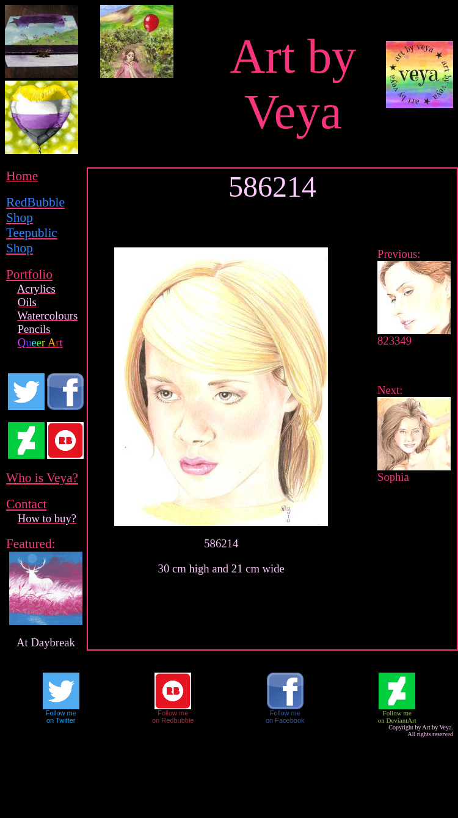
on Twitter (61, 720)
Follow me (61, 713)
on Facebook (285, 720)
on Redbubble (173, 720)
